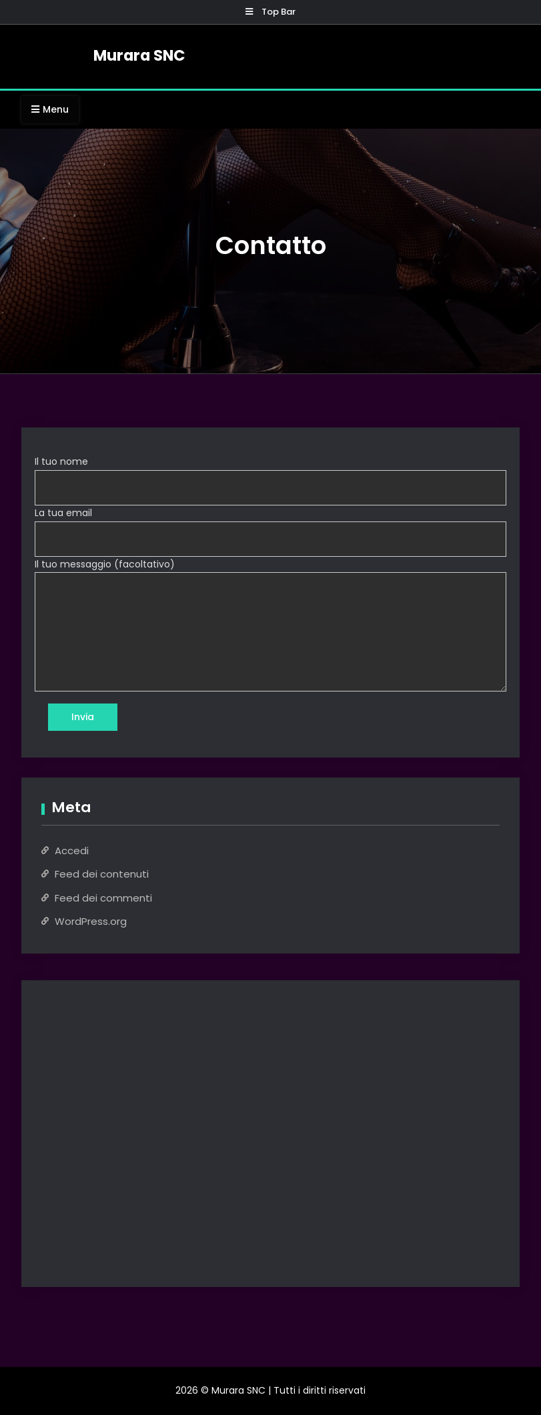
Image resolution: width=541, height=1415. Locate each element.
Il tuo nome (61, 461)
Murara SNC (139, 55)
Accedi (72, 851)
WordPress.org (91, 921)
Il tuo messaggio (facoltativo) (105, 564)
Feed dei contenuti (102, 874)
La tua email (63, 512)
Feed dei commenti (103, 898)
